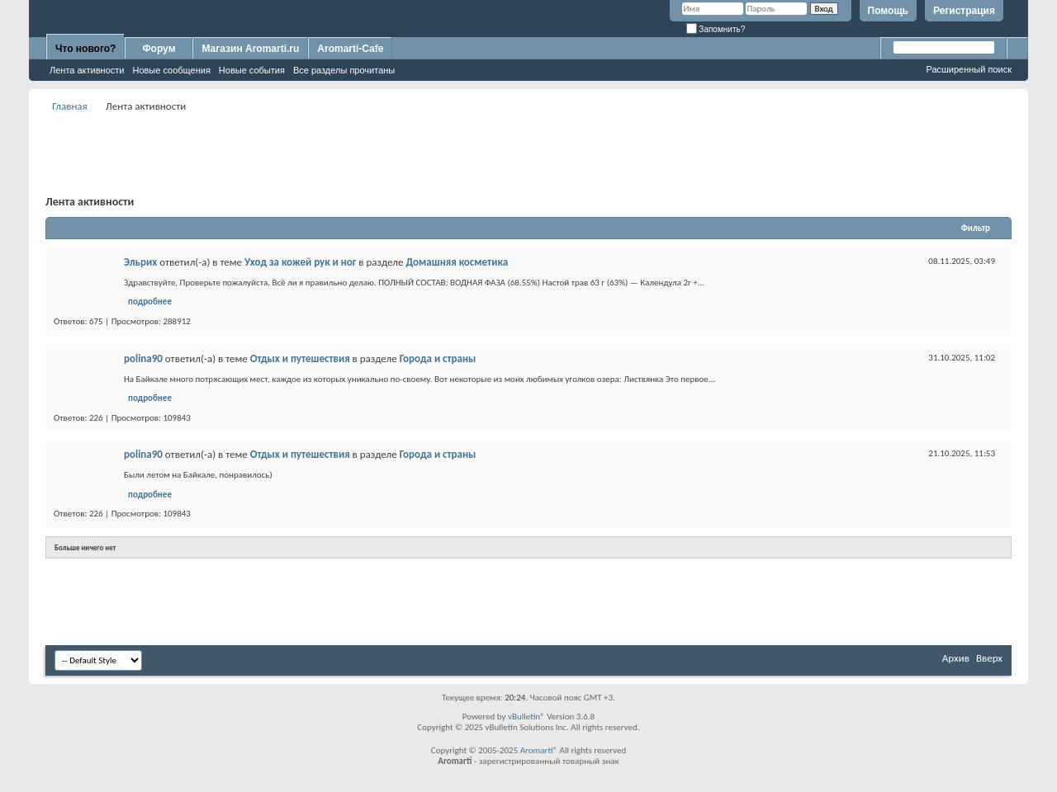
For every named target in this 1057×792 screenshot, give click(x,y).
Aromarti (536, 750)
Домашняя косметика (456, 262)
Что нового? (85, 48)
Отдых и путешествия (300, 358)
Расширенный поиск (969, 69)
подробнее (150, 301)
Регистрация (964, 10)
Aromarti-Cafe (350, 48)
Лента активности (87, 70)
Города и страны (438, 358)
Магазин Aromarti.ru (250, 48)
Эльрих (140, 262)
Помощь (888, 10)
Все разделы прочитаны (344, 70)
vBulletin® (526, 716)
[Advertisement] (528, 153)
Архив (955, 658)
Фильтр (975, 228)
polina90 (143, 358)
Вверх (989, 658)
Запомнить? (716, 29)
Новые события (252, 70)
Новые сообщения (171, 70)
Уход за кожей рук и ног (300, 262)
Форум (158, 48)
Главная (70, 106)
